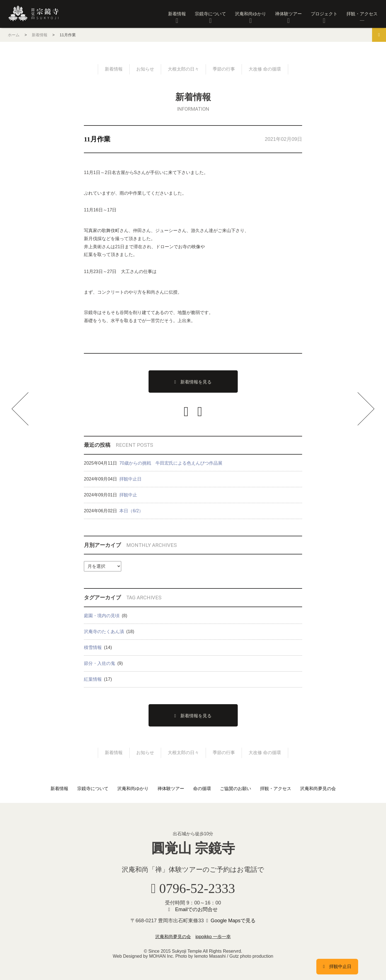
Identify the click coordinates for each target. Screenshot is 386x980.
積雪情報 (93, 647)
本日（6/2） (131, 510)
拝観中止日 (130, 479)
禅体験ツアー (288, 13)
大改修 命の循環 (265, 69)
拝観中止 (128, 495)
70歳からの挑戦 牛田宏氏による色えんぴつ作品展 (170, 463)
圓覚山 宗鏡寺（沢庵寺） (33, 13)
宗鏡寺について (210, 13)
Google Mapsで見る (233, 920)
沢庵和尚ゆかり (250, 13)
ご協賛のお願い (235, 788)
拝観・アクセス (362, 13)
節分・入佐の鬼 (99, 663)
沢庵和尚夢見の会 (318, 788)
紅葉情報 (93, 679)
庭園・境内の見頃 (102, 615)
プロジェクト (324, 13)
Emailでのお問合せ (196, 909)
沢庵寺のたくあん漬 (104, 631)
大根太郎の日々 (183, 69)
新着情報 (177, 13)
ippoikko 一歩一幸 (213, 936)
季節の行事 (224, 69)
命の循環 (202, 788)
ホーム (14, 35)
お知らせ (145, 69)
